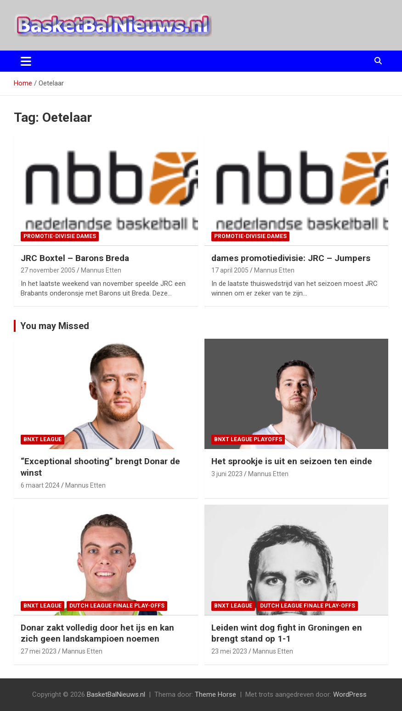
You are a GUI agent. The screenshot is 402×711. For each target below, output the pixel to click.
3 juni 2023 (227, 474)
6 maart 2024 (40, 485)
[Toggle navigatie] (26, 61)
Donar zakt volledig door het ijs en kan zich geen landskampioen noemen (97, 633)
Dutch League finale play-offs (116, 606)
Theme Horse (215, 694)
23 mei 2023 (229, 651)
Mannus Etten (101, 270)
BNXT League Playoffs (248, 439)
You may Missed (54, 325)
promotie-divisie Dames (59, 236)
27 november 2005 (48, 270)
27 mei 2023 (39, 651)
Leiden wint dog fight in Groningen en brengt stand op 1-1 (286, 633)
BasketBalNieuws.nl (116, 694)
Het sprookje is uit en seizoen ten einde (291, 461)
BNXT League (42, 439)
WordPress (350, 694)
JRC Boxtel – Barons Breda (75, 258)
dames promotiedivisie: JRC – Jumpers (290, 258)
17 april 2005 (230, 270)
